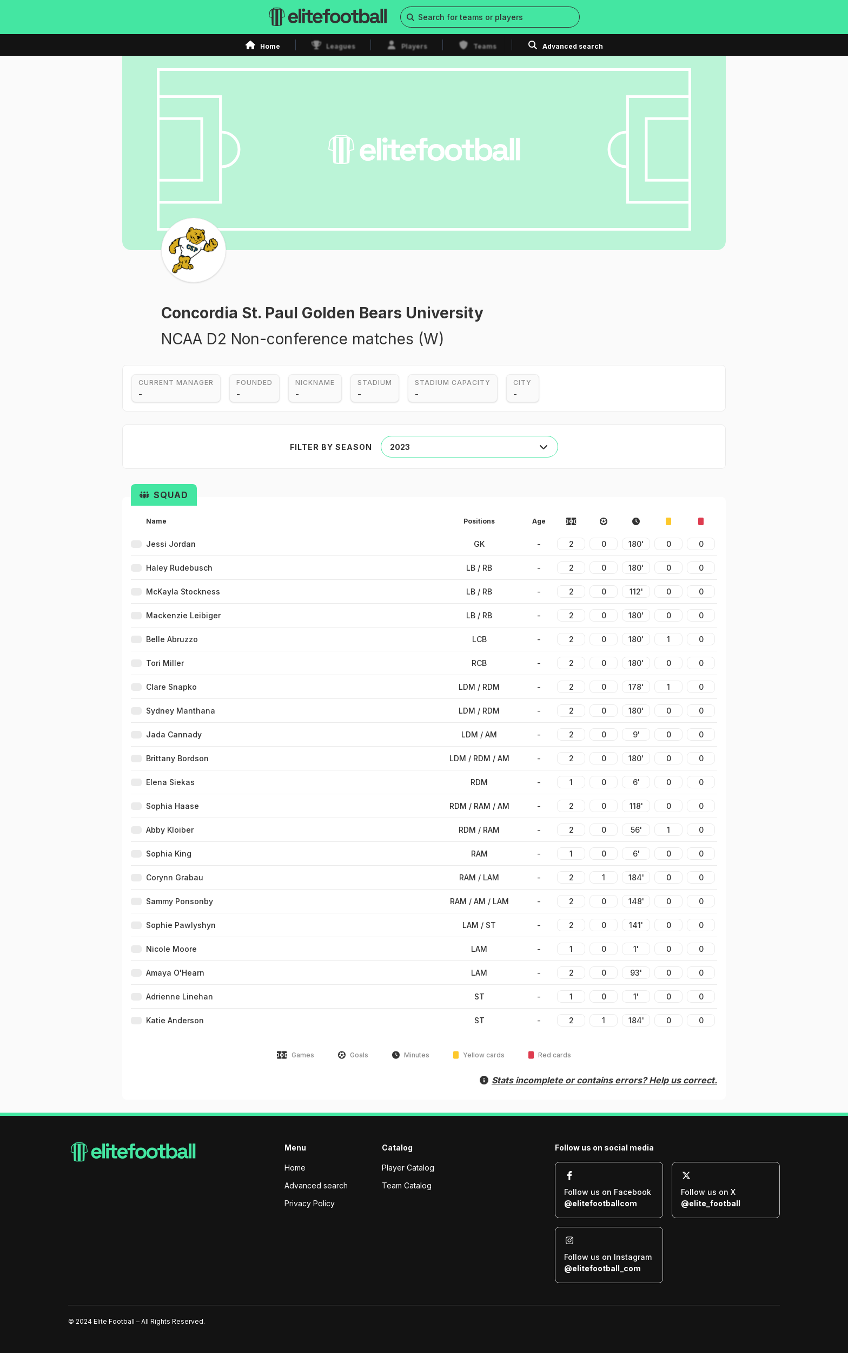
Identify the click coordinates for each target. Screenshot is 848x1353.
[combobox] (469, 446)
